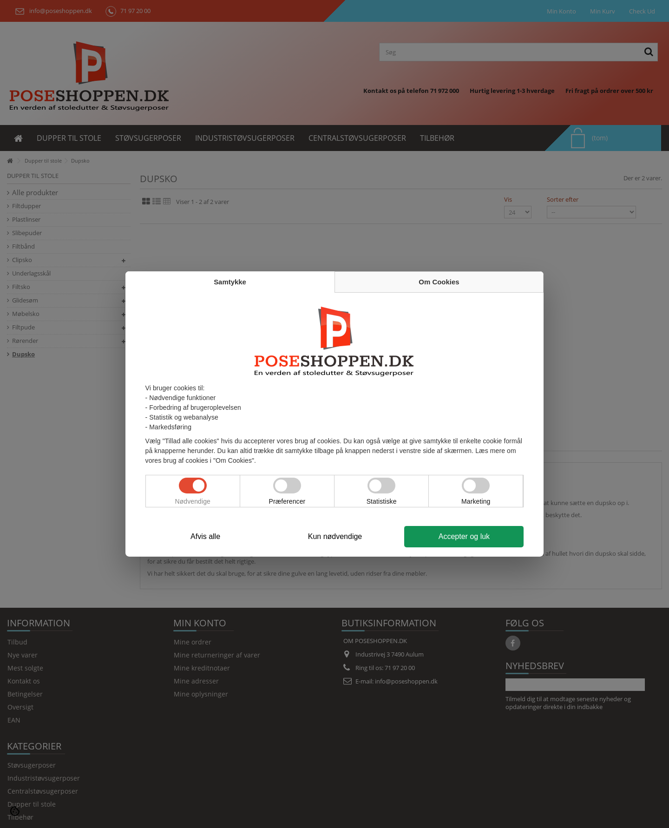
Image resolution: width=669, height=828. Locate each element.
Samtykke (230, 282)
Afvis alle (205, 536)
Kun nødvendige (335, 536)
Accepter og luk (464, 536)
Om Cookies (439, 282)
